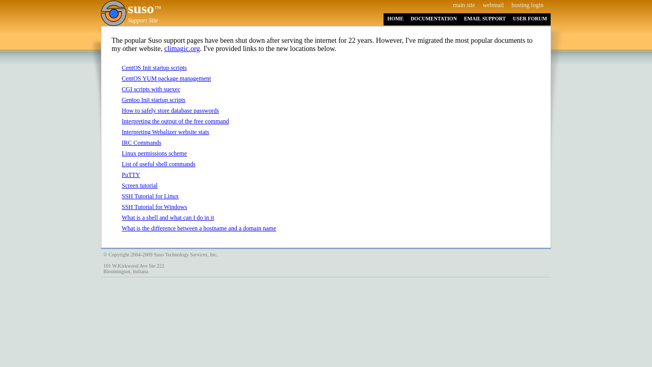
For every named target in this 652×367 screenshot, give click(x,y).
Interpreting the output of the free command (175, 121)
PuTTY (131, 174)
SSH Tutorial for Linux (150, 196)
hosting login (527, 5)
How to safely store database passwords (170, 110)
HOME (395, 18)
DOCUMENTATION (434, 18)
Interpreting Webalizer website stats (165, 132)
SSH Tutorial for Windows (154, 207)
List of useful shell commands (159, 164)
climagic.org (182, 49)
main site (464, 5)
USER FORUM (530, 18)
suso (141, 8)
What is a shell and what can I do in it (168, 217)
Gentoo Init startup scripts (153, 99)
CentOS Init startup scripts (154, 67)
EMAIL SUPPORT (485, 18)
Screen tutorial (139, 185)
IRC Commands (141, 142)
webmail (493, 5)
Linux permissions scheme (154, 153)
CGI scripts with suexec (151, 89)
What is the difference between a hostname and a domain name (199, 228)
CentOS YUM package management (166, 78)
